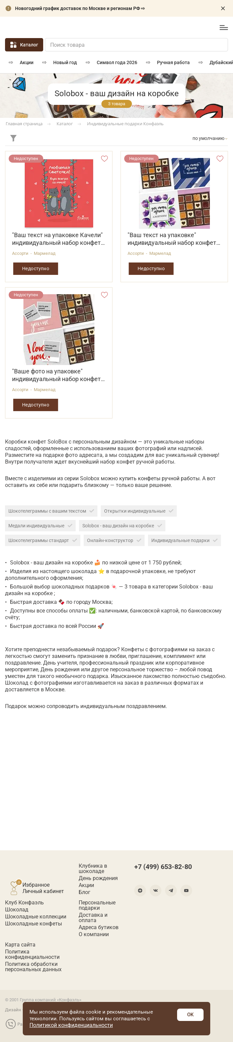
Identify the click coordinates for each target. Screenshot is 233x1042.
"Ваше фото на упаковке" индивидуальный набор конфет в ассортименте (58, 375)
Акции (26, 62)
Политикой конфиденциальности (71, 1025)
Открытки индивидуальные (138, 511)
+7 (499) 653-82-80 (193, 28)
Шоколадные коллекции (35, 916)
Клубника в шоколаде (93, 868)
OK (190, 1015)
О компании (94, 934)
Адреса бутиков (99, 927)
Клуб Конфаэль (24, 902)
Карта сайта (20, 944)
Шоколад (16, 909)
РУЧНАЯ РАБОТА (173, 62)
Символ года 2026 (117, 62)
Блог (84, 892)
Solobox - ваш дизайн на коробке (122, 525)
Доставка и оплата (93, 917)
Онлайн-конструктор (114, 540)
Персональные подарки (97, 905)
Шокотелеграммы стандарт (42, 540)
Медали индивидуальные (40, 525)
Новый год (65, 62)
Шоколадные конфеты (33, 923)
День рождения (98, 878)
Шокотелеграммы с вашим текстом (51, 511)
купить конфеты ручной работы (159, 478)
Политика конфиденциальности (32, 954)
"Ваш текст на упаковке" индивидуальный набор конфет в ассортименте (174, 238)
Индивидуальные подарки (184, 540)
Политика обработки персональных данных (33, 967)
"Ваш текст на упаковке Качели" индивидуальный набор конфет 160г (57, 238)
